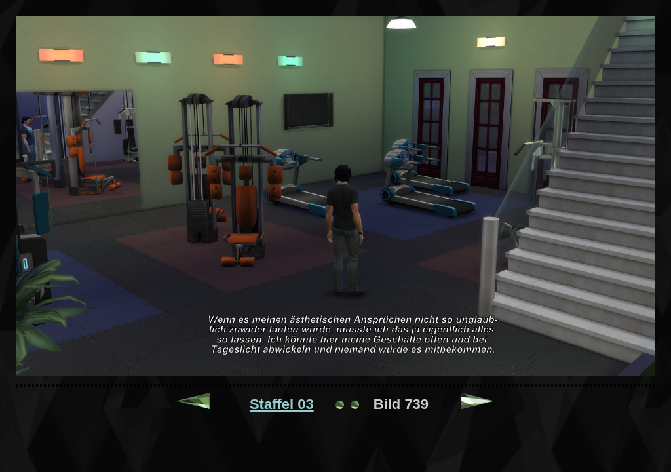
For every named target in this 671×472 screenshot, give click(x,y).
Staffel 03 (282, 404)
